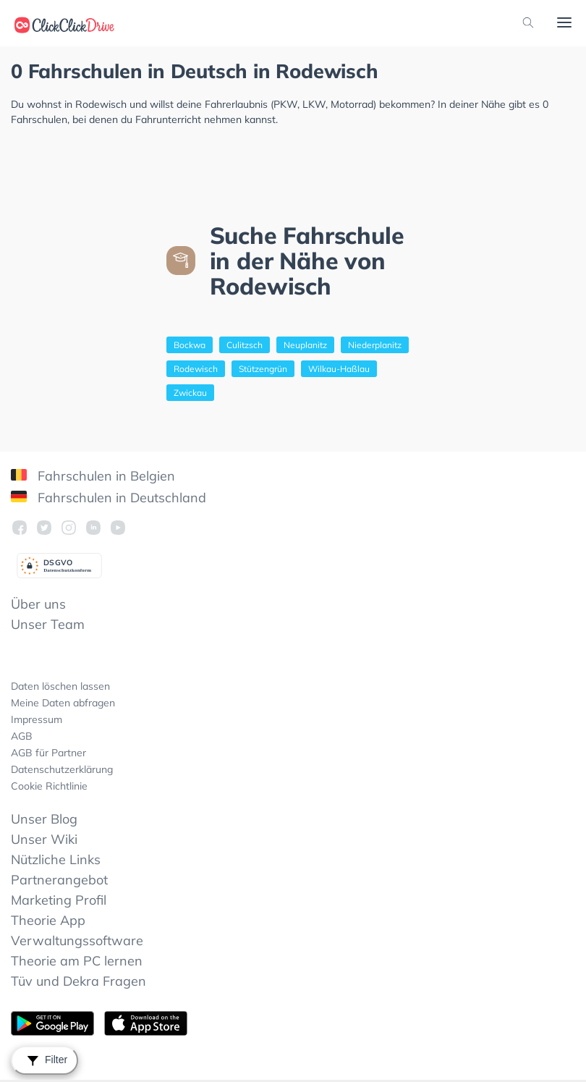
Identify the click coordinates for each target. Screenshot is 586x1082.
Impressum (36, 719)
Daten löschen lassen (60, 686)
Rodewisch (196, 368)
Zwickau (190, 392)
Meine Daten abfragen (63, 702)
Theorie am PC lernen (77, 960)
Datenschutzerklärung (62, 769)
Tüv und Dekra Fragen (78, 981)
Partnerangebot (59, 879)
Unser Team (48, 624)
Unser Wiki (44, 839)
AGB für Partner (48, 752)
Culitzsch (244, 344)
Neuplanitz (305, 344)
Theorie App (48, 920)
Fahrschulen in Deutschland (108, 497)
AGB (22, 736)
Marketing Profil (58, 900)
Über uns (38, 604)
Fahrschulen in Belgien (93, 476)
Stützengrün (263, 368)
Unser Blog (44, 819)
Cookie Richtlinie (49, 786)
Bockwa (189, 344)
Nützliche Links (56, 859)
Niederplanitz (375, 344)
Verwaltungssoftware (77, 940)
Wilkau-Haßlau (339, 368)
